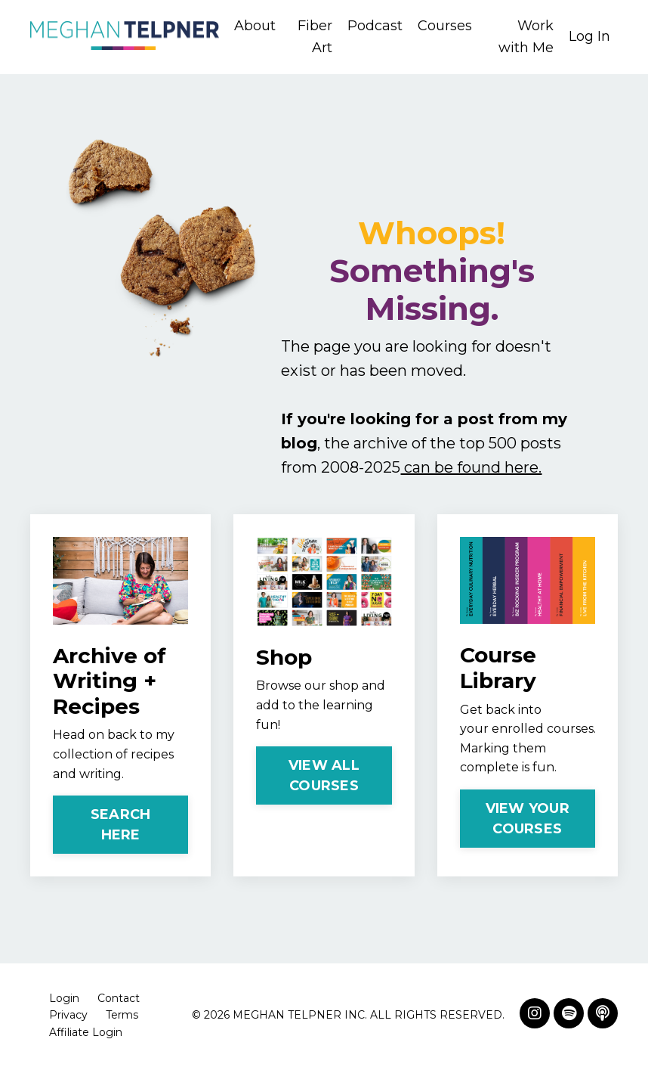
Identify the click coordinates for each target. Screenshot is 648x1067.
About (255, 25)
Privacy (68, 1015)
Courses (445, 25)
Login (64, 998)
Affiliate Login (85, 1032)
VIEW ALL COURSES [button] (324, 775)
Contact (118, 998)
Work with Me (526, 36)
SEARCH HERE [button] (121, 824)
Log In (589, 36)
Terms (122, 1015)
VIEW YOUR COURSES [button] (527, 818)
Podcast (375, 25)
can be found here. (471, 467)
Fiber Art (315, 36)
